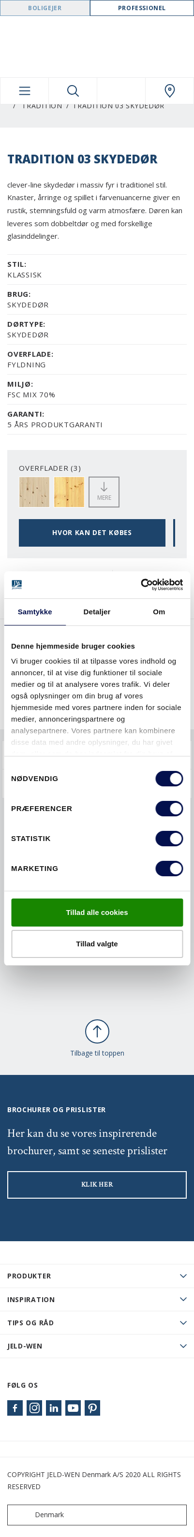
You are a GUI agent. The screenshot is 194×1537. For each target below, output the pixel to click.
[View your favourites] (121, 90)
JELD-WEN (25, 1345)
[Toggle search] (72, 90)
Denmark (38, 1515)
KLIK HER (97, 1184)
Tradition (42, 105)
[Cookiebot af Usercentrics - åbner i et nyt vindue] (140, 585)
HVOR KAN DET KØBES (92, 532)
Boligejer (44, 8)
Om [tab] (159, 612)
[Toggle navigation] (24, 90)
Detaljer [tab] (97, 612)
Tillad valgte (97, 944)
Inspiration (31, 1299)
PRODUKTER (29, 1275)
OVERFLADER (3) (50, 468)
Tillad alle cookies (97, 912)
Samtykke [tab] (35, 612)
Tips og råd (30, 1322)
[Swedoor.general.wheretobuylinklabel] (169, 90)
